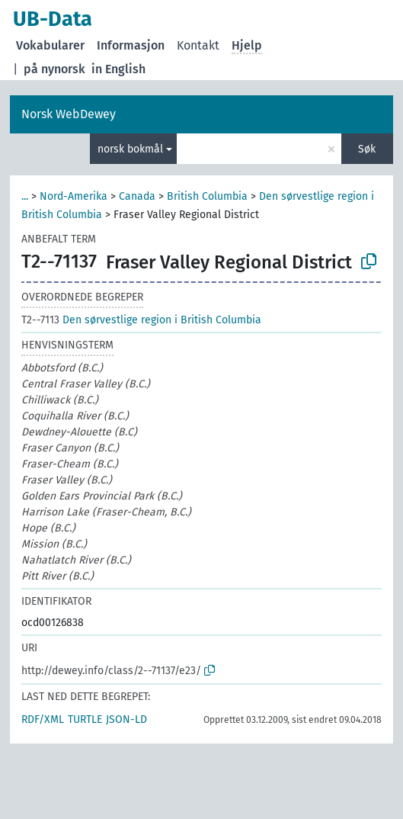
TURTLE (85, 719)
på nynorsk (54, 69)
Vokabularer (50, 45)
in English (118, 69)
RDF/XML (42, 719)
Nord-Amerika (73, 196)
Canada (137, 196)
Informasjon (131, 45)
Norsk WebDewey (68, 114)
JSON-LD (126, 719)
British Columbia (207, 196)
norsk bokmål (130, 149)
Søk (367, 149)
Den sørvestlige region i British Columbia (141, 319)
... (24, 196)
